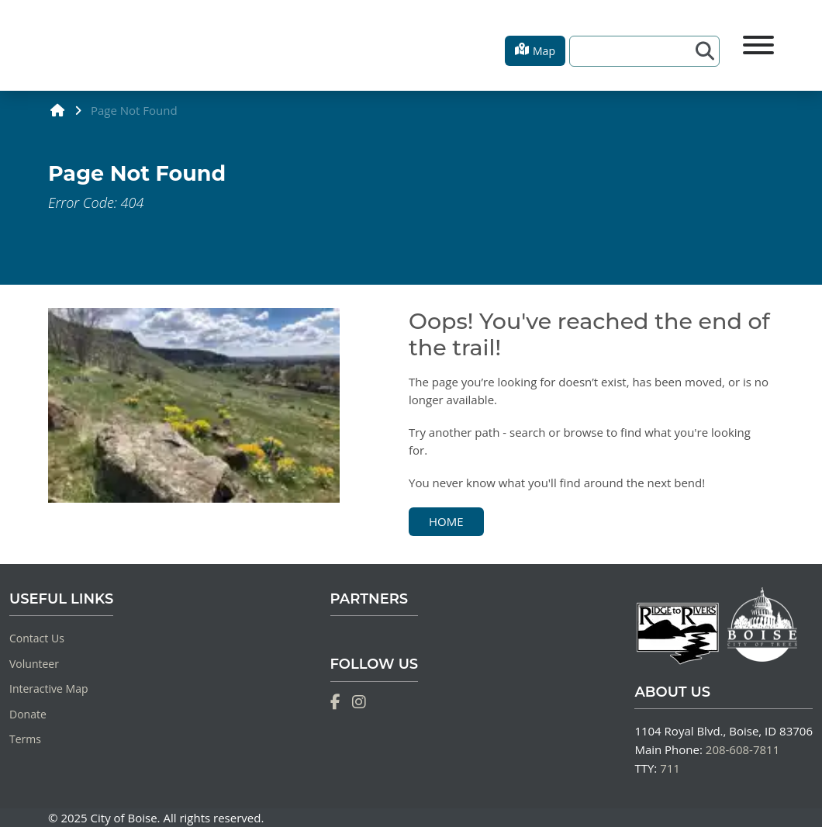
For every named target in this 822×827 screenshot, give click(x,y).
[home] (57, 110)
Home (446, 521)
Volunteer (34, 663)
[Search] (635, 51)
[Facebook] (335, 702)
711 (670, 768)
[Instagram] (359, 702)
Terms (25, 739)
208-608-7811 (742, 749)
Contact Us (36, 638)
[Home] (48, 45)
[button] (535, 51)
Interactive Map (48, 688)
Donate (28, 714)
